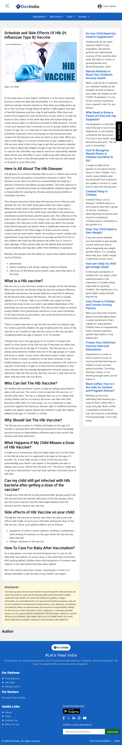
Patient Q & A (12, 686)
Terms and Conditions (100, 740)
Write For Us (12, 724)
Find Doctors (12, 678)
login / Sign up (107, 6)
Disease (82, 16)
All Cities (10, 682)
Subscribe (112, 732)
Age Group (55, 16)
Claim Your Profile (15, 697)
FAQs (8, 716)
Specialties (39, 16)
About (8, 712)
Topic (70, 16)
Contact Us (11, 720)
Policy (117, 740)
